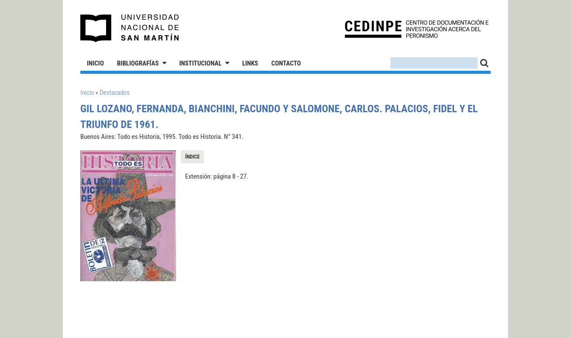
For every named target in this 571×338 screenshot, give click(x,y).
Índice (192, 157)
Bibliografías (138, 63)
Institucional (200, 63)
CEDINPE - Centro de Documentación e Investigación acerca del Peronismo (416, 28)
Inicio (95, 63)
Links (250, 63)
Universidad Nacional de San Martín (129, 28)
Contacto (286, 63)
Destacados (115, 93)
